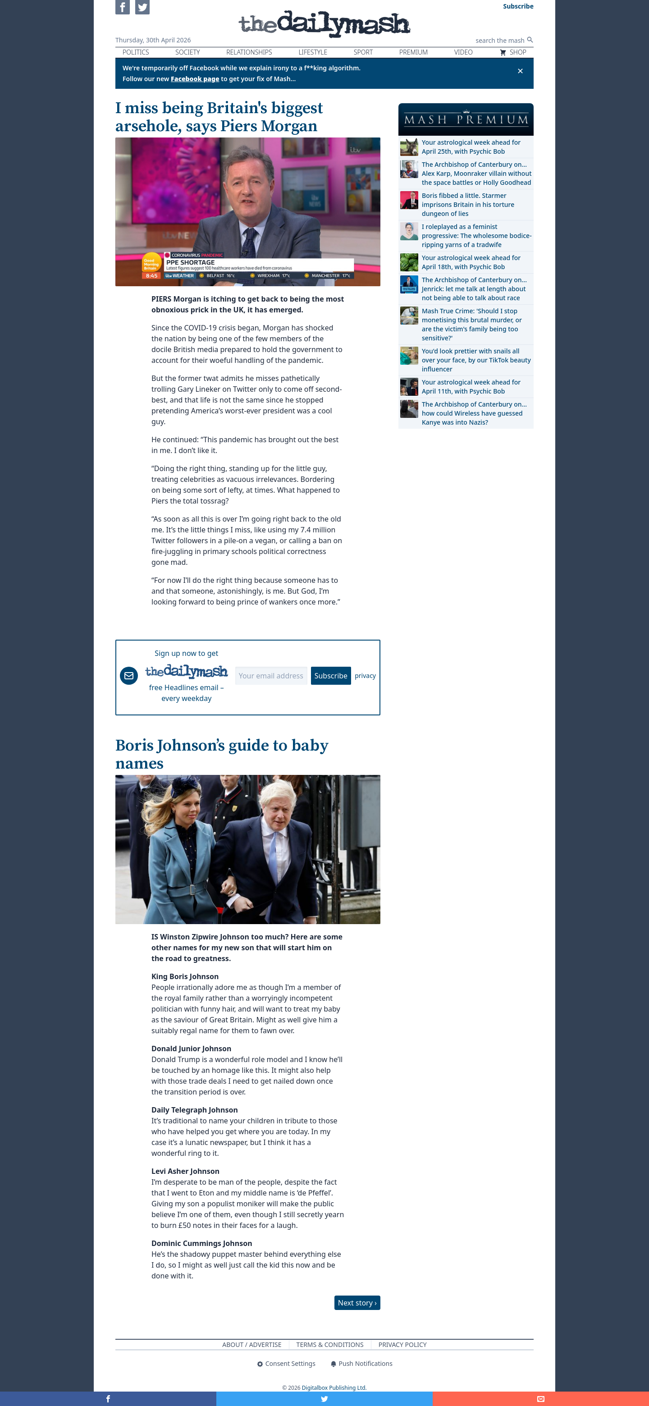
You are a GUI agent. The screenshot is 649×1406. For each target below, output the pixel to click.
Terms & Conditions (330, 1344)
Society (187, 52)
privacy (365, 675)
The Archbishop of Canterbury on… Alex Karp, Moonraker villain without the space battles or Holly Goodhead (477, 173)
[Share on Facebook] (108, 1399)
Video (463, 52)
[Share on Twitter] (324, 1399)
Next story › (357, 1303)
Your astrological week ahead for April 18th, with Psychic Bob (471, 262)
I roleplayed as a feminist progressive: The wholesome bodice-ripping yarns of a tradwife (477, 235)
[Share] (541, 1399)
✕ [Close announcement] (520, 70)
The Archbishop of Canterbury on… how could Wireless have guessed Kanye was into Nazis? (474, 413)
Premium (413, 52)
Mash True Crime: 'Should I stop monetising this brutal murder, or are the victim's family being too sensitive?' (472, 324)
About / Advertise (251, 1344)
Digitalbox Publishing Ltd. (334, 1388)
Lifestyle (312, 52)
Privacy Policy (403, 1344)
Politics (136, 52)
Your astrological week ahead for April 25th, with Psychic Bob (471, 147)
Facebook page (195, 78)
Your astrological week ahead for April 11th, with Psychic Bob (471, 386)
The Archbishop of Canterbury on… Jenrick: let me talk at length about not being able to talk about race (474, 288)
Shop (512, 52)
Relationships (249, 52)
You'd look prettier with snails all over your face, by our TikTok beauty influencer (476, 360)
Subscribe (331, 676)
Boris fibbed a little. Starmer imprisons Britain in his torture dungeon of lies (468, 204)
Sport (363, 52)
